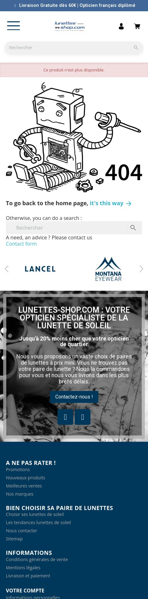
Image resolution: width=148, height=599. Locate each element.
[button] (74, 397)
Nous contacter (21, 531)
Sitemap (14, 539)
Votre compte (25, 590)
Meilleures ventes (24, 486)
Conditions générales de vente (37, 559)
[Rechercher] (74, 47)
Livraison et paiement (28, 576)
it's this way (111, 203)
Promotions (18, 469)
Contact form (21, 243)
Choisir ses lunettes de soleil (35, 514)
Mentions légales (23, 567)
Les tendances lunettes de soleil (38, 522)
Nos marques (19, 494)
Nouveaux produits (25, 478)
